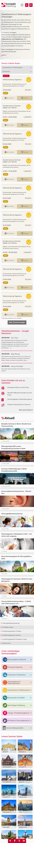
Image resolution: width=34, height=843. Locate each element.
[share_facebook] (15, 841)
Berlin (5, 93)
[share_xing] (10, 841)
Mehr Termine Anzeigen (17, 322)
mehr (4, 55)
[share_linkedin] (24, 841)
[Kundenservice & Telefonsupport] (26, 5)
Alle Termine (9, 98)
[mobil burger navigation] (22, 5)
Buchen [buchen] (24, 98)
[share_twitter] (19, 841)
